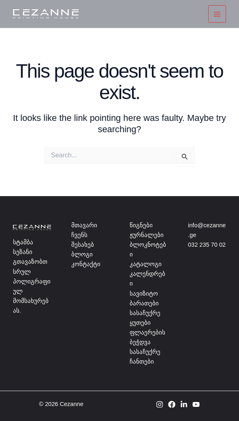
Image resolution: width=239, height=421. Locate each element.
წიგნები (141, 225)
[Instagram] (159, 404)
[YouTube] (196, 404)
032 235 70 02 (207, 244)
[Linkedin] (184, 404)
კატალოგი (146, 264)
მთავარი (84, 225)
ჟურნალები (147, 235)
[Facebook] (171, 404)
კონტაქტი (85, 264)
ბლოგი (82, 254)
